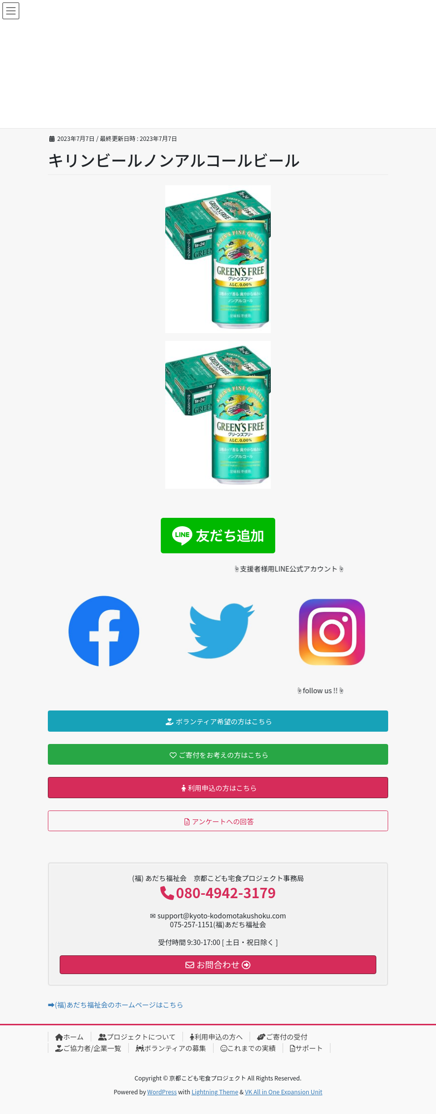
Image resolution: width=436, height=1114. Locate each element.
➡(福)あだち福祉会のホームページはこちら (115, 1005)
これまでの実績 (248, 1048)
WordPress (162, 1091)
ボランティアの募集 (171, 1048)
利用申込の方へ (216, 1037)
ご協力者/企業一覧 (88, 1048)
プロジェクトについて (137, 1037)
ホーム (69, 1037)
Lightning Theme (214, 1091)
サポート (306, 1048)
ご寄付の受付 (282, 1037)
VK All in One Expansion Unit (284, 1091)
